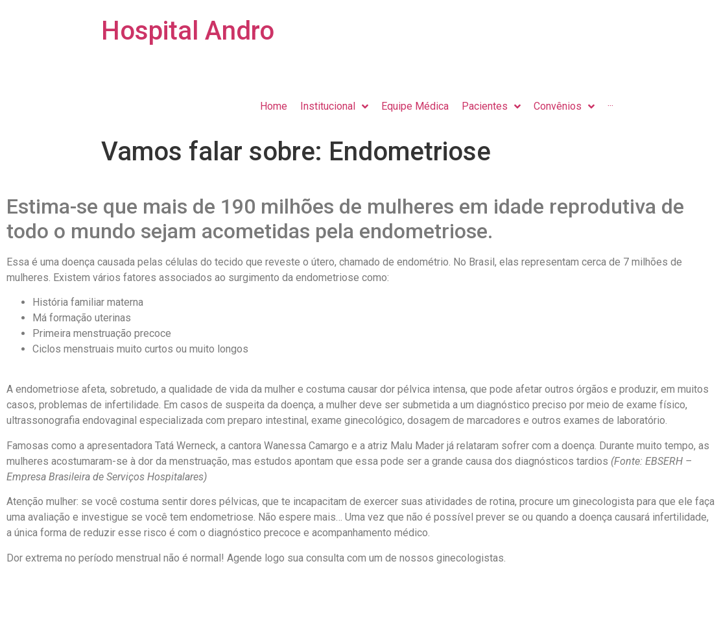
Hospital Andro (187, 31)
